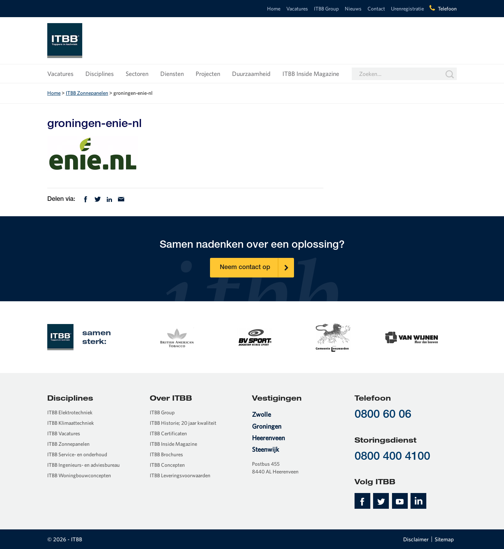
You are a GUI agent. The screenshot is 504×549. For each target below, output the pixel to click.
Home (273, 9)
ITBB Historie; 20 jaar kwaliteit (183, 423)
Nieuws (353, 9)
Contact (376, 9)
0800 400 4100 (392, 457)
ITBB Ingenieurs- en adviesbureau (83, 465)
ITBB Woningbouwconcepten (79, 475)
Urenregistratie (407, 9)
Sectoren (137, 73)
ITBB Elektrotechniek (69, 412)
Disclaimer (416, 539)
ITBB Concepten (167, 465)
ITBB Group (326, 9)
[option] (176, 336)
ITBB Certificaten (168, 433)
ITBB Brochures (166, 454)
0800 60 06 (383, 415)
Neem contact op (257, 267)
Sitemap (444, 539)
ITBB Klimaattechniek (70, 423)
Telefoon (447, 9)
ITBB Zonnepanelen (87, 93)
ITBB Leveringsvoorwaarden (180, 475)
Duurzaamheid (251, 73)
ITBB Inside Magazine (310, 73)
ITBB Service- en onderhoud (77, 454)
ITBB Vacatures (63, 433)
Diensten (172, 73)
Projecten (208, 73)
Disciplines (99, 73)
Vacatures (297, 9)
